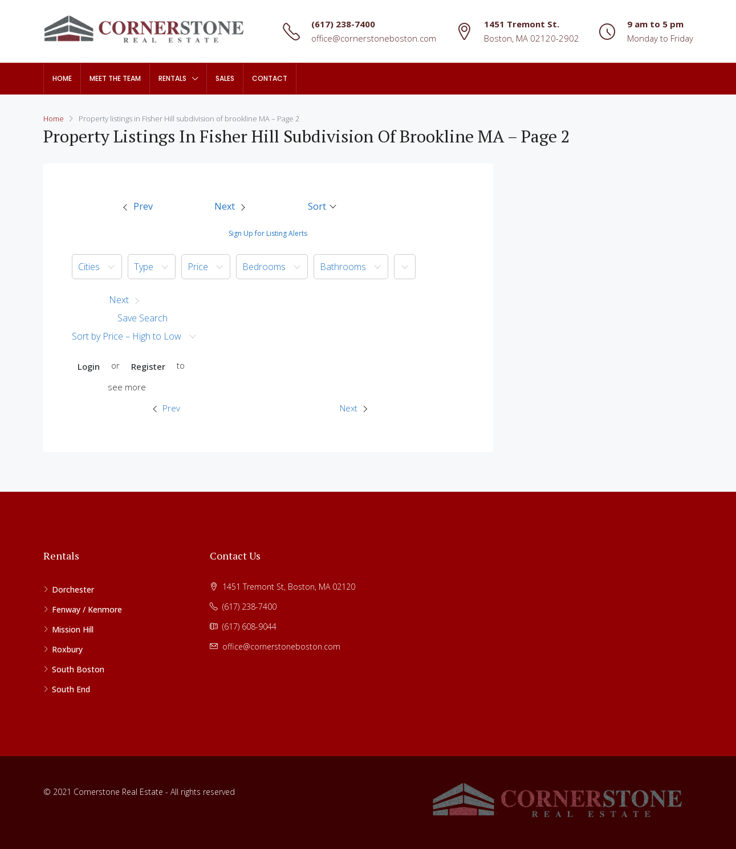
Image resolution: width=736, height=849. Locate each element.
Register (148, 366)
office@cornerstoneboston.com (373, 38)
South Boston (78, 669)
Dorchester (73, 589)
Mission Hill (72, 629)
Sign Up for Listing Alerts (268, 233)
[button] (322, 206)
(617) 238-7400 (343, 24)
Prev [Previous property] (166, 408)
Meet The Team (115, 78)
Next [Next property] (353, 408)
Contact (269, 78)
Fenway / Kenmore (87, 609)
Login (89, 366)
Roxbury (67, 649)
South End (71, 689)
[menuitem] (137, 207)
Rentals (172, 78)
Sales (224, 78)
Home (62, 78)
